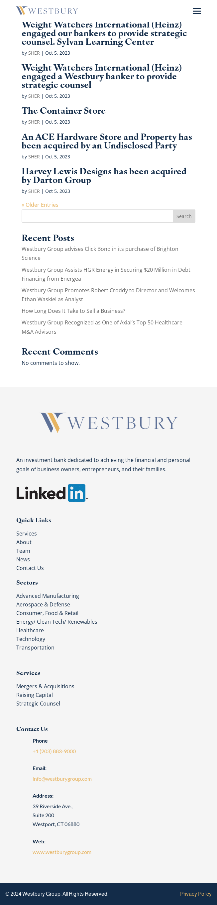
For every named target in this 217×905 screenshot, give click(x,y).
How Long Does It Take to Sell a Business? (73, 310)
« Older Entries (40, 204)
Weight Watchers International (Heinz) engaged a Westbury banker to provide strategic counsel (102, 75)
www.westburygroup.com (62, 852)
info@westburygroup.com (62, 778)
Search (184, 216)
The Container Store (64, 109)
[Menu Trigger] (197, 11)
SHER (34, 53)
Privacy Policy (196, 894)
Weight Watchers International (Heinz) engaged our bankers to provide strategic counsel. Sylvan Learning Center (104, 32)
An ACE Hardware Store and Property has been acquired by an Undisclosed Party (107, 140)
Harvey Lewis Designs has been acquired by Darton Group (104, 174)
